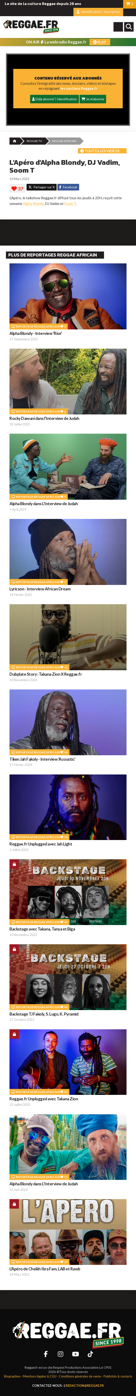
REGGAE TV (34, 141)
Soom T (70, 203)
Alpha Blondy (33, 203)
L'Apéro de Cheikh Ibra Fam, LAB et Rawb (44, 1268)
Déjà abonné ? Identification (54, 99)
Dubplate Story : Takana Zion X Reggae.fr (45, 674)
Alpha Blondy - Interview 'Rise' (35, 333)
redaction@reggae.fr (85, 1385)
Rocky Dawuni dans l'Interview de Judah (44, 418)
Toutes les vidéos (99, 151)
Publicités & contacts (118, 1376)
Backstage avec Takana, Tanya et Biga (42, 928)
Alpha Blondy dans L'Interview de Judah (43, 503)
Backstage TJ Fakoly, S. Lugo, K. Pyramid (43, 1013)
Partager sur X (41, 187)
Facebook (68, 187)
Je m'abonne (93, 99)
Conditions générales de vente (80, 1376)
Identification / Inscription (98, 12)
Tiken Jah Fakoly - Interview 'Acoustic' (42, 759)
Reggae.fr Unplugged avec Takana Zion (43, 1098)
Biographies (12, 1376)
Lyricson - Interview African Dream (39, 588)
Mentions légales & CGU (39, 1376)
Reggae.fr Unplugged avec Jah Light (40, 843)
